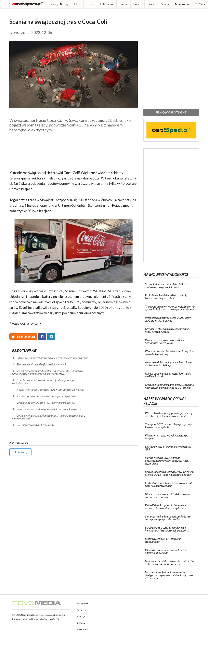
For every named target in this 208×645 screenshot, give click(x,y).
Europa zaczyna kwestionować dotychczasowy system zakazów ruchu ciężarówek (167, 460)
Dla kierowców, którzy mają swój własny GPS (168, 448)
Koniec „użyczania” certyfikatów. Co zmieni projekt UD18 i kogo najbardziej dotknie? (169, 473)
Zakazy (164, 4)
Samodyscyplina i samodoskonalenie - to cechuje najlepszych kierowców (168, 518)
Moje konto (182, 4)
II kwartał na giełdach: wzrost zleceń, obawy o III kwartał (166, 551)
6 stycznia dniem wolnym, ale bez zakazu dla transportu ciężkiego (168, 364)
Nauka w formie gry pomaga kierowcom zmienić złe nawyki (48, 389)
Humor (137, 4)
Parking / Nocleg (58, 4)
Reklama (81, 623)
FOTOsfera (107, 4)
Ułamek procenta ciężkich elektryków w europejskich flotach (167, 495)
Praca (151, 4)
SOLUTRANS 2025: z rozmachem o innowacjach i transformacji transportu (167, 529)
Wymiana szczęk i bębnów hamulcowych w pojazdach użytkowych (169, 352)
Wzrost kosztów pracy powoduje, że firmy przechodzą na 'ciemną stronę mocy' (169, 414)
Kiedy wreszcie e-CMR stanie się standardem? (163, 540)
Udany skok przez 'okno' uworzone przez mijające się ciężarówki (50, 358)
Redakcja (81, 616)
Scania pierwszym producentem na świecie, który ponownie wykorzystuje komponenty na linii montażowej (48, 372)
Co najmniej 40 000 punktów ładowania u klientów (43, 402)
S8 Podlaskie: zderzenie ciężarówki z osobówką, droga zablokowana (165, 285)
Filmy (77, 4)
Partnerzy (81, 610)
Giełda (124, 4)
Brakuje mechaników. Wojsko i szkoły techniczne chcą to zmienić (166, 297)
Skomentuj (20, 452)
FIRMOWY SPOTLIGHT (171, 112)
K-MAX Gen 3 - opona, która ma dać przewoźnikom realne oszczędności (165, 506)
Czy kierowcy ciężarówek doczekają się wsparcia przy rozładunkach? (44, 381)
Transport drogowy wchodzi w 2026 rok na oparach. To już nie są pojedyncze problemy (170, 308)
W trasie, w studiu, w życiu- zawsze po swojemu (166, 437)
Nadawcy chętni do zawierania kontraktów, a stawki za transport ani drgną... (170, 562)
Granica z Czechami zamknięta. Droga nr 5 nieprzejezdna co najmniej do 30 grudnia (169, 386)
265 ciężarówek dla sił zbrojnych (33, 425)
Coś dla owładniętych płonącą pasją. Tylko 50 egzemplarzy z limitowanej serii (49, 417)
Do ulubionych (23, 336)
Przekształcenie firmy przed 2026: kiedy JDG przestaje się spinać (168, 319)
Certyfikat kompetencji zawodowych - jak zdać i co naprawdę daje (168, 484)
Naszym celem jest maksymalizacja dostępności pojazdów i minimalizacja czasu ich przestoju (169, 575)
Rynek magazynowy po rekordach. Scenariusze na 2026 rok (164, 341)
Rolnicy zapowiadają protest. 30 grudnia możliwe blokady (168, 375)
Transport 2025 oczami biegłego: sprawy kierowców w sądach (168, 425)
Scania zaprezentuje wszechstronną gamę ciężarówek (44, 396)
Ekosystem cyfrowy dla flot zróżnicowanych (39, 364)
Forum (90, 4)
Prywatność (82, 629)
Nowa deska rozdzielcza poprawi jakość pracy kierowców (47, 409)
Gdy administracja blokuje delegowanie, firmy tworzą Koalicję (167, 330)
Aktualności (82, 603)
